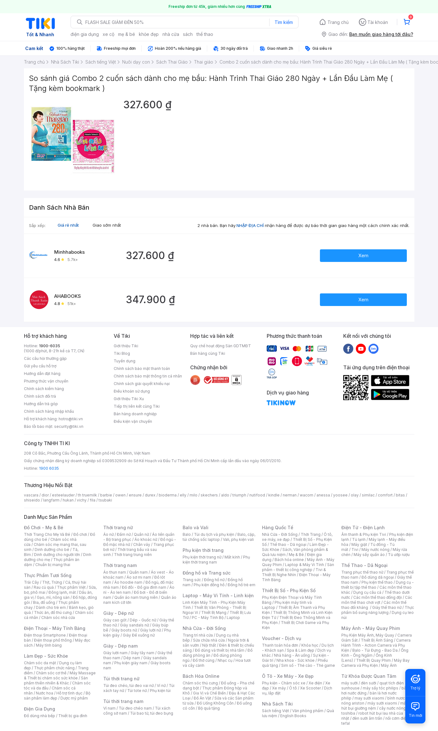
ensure (135, 495)
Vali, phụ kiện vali (238, 539)
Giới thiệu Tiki (126, 345)
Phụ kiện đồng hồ (209, 584)
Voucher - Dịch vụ (281, 638)
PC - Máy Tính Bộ (208, 617)
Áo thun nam (114, 572)
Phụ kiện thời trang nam (216, 559)
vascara (31, 495)
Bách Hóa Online (201, 676)
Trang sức (192, 579)
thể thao (204, 34)
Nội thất (209, 645)
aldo (225, 495)
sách (188, 34)
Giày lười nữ (150, 630)
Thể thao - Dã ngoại (288, 544)
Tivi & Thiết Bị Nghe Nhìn (294, 572)
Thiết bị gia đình (72, 715)
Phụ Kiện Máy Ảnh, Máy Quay (367, 635)
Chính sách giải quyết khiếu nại (142, 383)
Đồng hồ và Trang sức (206, 572)
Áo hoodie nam (128, 582)
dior (45, 495)
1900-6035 (49, 345)
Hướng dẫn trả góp (41, 403)
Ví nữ (161, 685)
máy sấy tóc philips (380, 688)
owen (120, 495)
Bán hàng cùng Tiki (207, 353)
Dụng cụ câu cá (367, 592)
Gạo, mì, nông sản (53, 597)
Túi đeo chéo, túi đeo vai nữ (128, 685)
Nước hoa (44, 693)
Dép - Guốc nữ (143, 620)
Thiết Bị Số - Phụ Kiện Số (289, 590)
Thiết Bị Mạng (213, 612)
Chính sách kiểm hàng (44, 388)
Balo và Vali (195, 527)
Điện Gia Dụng (39, 708)
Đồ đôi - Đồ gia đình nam (144, 587)
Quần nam (138, 572)
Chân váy (141, 544)
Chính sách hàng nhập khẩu (49, 411)
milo (193, 495)
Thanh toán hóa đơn (280, 645)
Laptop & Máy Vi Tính (304, 564)
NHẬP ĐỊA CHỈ (250, 225)
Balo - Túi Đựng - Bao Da (375, 650)
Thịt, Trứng (52, 582)
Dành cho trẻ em (51, 607)
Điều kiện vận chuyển (133, 421)
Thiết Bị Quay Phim (373, 660)
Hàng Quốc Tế (277, 527)
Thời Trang (311, 534)
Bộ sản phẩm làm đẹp (57, 695)
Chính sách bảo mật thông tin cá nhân (148, 376)
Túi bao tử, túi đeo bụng (151, 713)
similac (368, 495)
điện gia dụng (85, 34)
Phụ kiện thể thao (377, 582)
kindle (274, 495)
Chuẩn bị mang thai (52, 564)
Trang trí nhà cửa (198, 635)
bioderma (168, 495)
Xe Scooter (310, 688)
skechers (209, 495)
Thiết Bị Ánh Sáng (377, 640)
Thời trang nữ (118, 527)
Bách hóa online (289, 559)
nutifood (257, 495)
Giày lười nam (115, 652)
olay (355, 495)
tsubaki (105, 500)
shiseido (32, 500)
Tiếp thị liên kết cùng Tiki (137, 406)
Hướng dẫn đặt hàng (42, 373)
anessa (323, 495)
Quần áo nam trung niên (136, 597)
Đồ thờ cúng (203, 660)
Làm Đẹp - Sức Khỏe (46, 656)
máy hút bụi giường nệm (374, 706)
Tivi (354, 549)
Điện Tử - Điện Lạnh (363, 527)
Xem (363, 255)
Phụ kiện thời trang (203, 550)
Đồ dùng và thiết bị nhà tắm (219, 650)
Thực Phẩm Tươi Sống (47, 575)
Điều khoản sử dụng (132, 391)
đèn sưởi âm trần (367, 718)
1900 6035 (49, 468)
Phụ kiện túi (160, 690)
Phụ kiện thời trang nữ (202, 557)
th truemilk (87, 495)
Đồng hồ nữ (214, 579)
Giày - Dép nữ (118, 613)
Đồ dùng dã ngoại (377, 577)
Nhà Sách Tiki (277, 703)
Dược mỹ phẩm (74, 698)
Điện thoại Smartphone (45, 635)
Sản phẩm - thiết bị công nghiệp (298, 567)
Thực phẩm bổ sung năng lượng (377, 610)
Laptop (233, 617)
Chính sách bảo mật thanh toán (142, 368)
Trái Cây (31, 582)
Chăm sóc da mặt (40, 662)
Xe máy (279, 688)
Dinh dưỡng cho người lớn (57, 554)
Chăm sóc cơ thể (51, 673)
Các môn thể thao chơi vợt (376, 600)
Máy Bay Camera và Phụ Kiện (375, 663)
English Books (293, 715)
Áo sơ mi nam (139, 577)
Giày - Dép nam (120, 646)
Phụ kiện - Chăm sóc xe (283, 683)
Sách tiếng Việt (275, 710)
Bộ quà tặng (209, 708)
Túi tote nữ (137, 690)
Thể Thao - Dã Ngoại (364, 565)
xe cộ (108, 34)
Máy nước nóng (375, 549)
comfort (385, 495)
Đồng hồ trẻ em (241, 584)
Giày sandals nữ (134, 625)
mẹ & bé (126, 34)
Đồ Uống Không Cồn (215, 703)
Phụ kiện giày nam (130, 662)
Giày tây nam (142, 652)
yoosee (340, 495)
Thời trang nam (120, 565)
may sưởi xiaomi (369, 698)
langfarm (51, 500)
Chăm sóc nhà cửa (58, 617)
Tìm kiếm (284, 22)
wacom (306, 495)
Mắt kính (232, 557)
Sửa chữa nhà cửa (209, 640)
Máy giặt (359, 544)
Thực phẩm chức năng (54, 668)
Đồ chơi (80, 534)
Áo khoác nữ (145, 539)
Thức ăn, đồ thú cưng (53, 612)
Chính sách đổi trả (40, 396)
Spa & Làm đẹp (300, 650)
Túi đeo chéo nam (135, 708)
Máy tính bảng (49, 645)
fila (92, 500)
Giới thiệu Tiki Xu (129, 398)
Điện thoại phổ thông (53, 640)
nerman (290, 495)
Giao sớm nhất (107, 225)
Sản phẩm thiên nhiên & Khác (56, 680)
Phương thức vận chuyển (46, 381)
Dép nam (131, 657)
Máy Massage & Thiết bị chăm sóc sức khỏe (60, 675)
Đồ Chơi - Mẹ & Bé (43, 527)
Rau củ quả (44, 587)
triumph (239, 495)
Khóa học (309, 645)
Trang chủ (338, 22)
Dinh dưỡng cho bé (52, 549)
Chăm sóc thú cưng (200, 683)
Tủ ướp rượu (399, 554)
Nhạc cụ (225, 660)
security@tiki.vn (68, 426)
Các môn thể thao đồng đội (377, 597)
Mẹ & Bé (296, 554)
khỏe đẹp (149, 34)
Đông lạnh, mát (62, 592)
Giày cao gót (115, 620)
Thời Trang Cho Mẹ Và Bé (47, 534)
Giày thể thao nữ (386, 607)
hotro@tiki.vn (71, 418)
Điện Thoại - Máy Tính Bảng (54, 628)
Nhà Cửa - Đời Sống (204, 628)
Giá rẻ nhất (68, 225)
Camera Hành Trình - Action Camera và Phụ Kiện (376, 645)
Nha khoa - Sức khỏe (295, 660)
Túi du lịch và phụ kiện (214, 534)
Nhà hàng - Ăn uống (292, 655)
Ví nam (109, 708)
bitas (400, 495)
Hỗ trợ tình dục (69, 693)
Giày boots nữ (124, 630)
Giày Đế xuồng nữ (139, 635)
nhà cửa (170, 34)
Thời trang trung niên (133, 554)
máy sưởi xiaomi (382, 703)
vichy (82, 500)
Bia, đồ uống (44, 602)
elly (183, 495)
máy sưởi (349, 683)
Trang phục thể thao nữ (362, 572)
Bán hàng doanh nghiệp (135, 413)
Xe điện (315, 683)
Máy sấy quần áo (369, 554)
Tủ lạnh (359, 539)
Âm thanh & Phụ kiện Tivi (363, 534)
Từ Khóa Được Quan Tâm (368, 676)
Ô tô (293, 688)
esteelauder (63, 495)
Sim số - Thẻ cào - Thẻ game (308, 665)
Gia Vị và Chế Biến (209, 693)
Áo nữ (108, 534)
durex (150, 495)
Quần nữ (141, 534)
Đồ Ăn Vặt (202, 698)
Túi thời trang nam (123, 701)
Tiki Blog (122, 353)
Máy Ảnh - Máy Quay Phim (370, 628)
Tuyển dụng (124, 361)
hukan (68, 500)
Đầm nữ (124, 534)
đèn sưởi (368, 683)
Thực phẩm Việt (71, 587)
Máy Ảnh (389, 665)
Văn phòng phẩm (307, 710)
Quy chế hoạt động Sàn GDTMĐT (220, 345)
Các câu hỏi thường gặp (45, 358)
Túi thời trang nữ (121, 678)
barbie (106, 495)
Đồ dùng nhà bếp (39, 715)
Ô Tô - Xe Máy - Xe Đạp (288, 676)
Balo (187, 534)
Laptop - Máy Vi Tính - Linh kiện (218, 595)
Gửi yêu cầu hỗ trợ (40, 366)
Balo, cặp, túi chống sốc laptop (219, 537)
